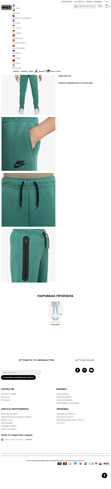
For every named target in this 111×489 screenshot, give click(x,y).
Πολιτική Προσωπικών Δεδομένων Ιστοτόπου (16, 439)
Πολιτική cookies (7, 442)
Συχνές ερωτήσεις (63, 416)
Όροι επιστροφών (7, 445)
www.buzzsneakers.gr (40, 483)
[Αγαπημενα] (100, 7)
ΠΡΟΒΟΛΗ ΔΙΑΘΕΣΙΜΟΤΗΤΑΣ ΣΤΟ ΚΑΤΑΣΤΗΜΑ (81, 95)
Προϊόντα (17, 17)
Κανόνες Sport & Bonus (65, 439)
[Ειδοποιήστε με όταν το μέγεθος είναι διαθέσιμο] (59, 36)
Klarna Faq (60, 445)
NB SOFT (60, 483)
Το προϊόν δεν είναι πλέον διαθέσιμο (80, 48)
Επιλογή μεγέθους (62, 32)
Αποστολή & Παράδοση (65, 422)
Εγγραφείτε (98, 2)
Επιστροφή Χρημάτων (64, 419)
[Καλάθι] (107, 7)
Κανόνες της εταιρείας (8, 451)
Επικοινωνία (5, 419)
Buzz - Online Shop (7, 17)
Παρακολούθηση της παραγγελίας (68, 425)
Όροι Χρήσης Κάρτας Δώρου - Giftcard (70, 442)
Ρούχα (23, 17)
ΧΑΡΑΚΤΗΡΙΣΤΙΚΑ (81, 88)
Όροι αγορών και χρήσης (9, 436)
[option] (55, 12)
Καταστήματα (5, 422)
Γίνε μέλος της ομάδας (8, 416)
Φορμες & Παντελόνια (33, 17)
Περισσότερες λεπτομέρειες (71, 82)
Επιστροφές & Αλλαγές (9, 448)
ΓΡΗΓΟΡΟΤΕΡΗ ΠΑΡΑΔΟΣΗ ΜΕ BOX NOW (49, 12)
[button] (85, 6)
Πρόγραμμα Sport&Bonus (66, 436)
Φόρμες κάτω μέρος (46, 17)
